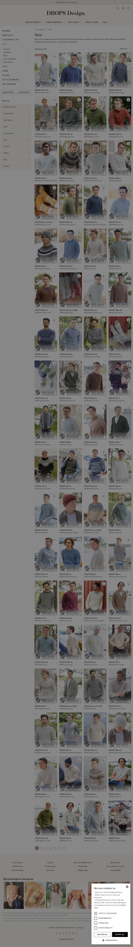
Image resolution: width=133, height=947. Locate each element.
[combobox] (127, 886)
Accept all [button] (120, 934)
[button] (111, 940)
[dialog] (110, 914)
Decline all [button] (102, 934)
